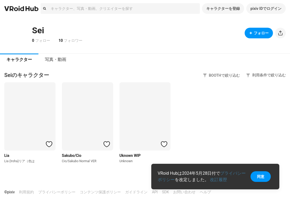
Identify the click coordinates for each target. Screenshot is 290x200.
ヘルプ (205, 192)
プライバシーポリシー (57, 192)
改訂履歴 (218, 179)
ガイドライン (136, 192)
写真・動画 (55, 59)
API (155, 192)
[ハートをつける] (49, 144)
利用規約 (26, 192)
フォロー (259, 33)
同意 (260, 176)
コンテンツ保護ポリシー (100, 192)
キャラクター (19, 59)
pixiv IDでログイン (266, 8)
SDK (165, 192)
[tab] (19, 59)
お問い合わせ (184, 192)
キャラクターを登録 (223, 8)
